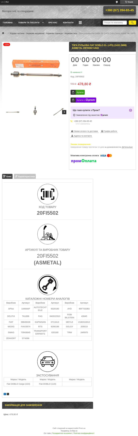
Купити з (86, 100)
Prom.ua (82, 428)
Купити (80, 92)
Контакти (68, 22)
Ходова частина (17, 33)
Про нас (52, 22)
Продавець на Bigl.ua (69, 431)
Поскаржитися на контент (62, 433)
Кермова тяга (71, 33)
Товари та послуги (28, 22)
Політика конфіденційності (84, 433)
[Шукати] (132, 22)
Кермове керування (35, 33)
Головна (8, 22)
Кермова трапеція (54, 33)
